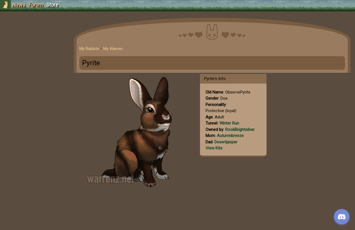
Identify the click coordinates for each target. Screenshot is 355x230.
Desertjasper (225, 141)
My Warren (113, 48)
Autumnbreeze (230, 135)
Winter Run (229, 123)
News (19, 5)
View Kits (214, 148)
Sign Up (34, 35)
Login (34, 46)
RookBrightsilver (240, 129)
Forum (36, 5)
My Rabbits (89, 48)
